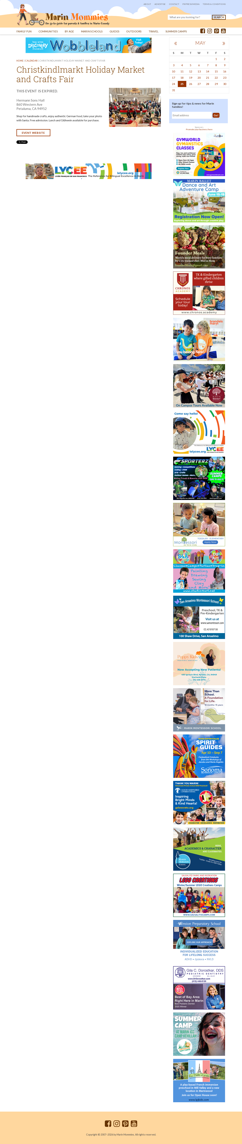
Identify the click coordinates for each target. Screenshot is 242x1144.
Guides (115, 31)
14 (207, 71)
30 (224, 83)
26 (190, 83)
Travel (154, 31)
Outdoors (133, 31)
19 (190, 77)
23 (224, 77)
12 (190, 71)
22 (216, 77)
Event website (33, 132)
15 (216, 71)
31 (173, 90)
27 (199, 83)
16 (224, 71)
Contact (174, 4)
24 (173, 83)
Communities (48, 31)
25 (182, 83)
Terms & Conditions (214, 4)
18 (182, 77)
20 (199, 77)
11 (182, 71)
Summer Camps (176, 31)
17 (173, 77)
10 (173, 71)
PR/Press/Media (190, 4)
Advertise (160, 4)
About (147, 4)
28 (207, 83)
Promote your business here (199, 129)
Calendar (31, 60)
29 (216, 83)
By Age (69, 31)
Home (20, 60)
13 (199, 71)
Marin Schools (92, 31)
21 (207, 77)
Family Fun (24, 31)
